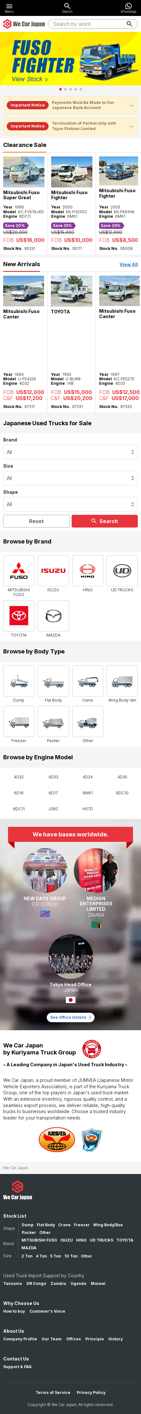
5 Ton (55, 1256)
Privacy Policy (91, 1392)
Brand (10, 439)
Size (8, 466)
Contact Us (16, 1358)
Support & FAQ (17, 1366)
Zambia (58, 1283)
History (115, 1339)
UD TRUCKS (101, 1240)
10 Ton (71, 1256)
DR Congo (36, 1283)
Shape (10, 492)
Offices (73, 1339)
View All (129, 264)
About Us (13, 1331)
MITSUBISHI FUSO (39, 1240)
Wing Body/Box (108, 1224)
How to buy (14, 1311)
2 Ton (27, 1256)
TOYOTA (124, 1240)
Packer (29, 1232)
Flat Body (46, 1224)
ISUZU (66, 1240)
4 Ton (41, 1256)
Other (45, 1232)
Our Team (52, 1339)
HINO (81, 1240)
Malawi (98, 1283)
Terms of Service (52, 1392)
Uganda (78, 1283)
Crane (64, 1224)
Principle (94, 1339)
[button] (60, 89)
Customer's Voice (47, 1311)
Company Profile (20, 1339)
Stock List (14, 1216)
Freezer (82, 1224)
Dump (28, 1224)
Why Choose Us (21, 1303)
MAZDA (28, 1247)
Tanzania (12, 1283)
